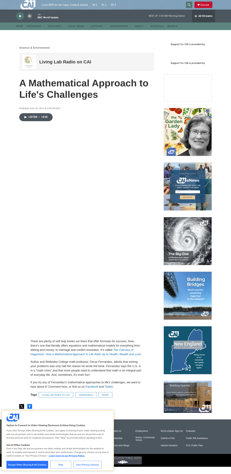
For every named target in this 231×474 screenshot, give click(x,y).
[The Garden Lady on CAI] (188, 139)
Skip (60, 464)
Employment (141, 438)
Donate (207, 8)
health (105, 402)
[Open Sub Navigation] (43, 33)
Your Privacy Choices (87, 464)
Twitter (109, 394)
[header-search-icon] (190, 8)
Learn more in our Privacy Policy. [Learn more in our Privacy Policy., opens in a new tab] (67, 455)
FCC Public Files (194, 453)
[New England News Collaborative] (188, 357)
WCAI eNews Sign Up (172, 438)
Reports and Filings (119, 453)
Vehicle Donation (169, 453)
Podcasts (190, 438)
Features (54, 33)
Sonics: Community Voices (145, 446)
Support (97, 33)
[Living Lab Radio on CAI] (29, 69)
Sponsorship (119, 33)
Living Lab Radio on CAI (65, 69)
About (139, 33)
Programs (34, 33)
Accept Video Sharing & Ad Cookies (27, 464)
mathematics (86, 402)
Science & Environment (34, 55)
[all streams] (203, 23)
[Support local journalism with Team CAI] (188, 95)
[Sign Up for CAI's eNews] (188, 194)
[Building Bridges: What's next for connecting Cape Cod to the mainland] (188, 303)
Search (172, 33)
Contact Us (115, 438)
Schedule (157, 33)
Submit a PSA (168, 445)
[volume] (29, 23)
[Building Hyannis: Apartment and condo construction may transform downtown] (188, 404)
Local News (76, 33)
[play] (20, 23)
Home (19, 33)
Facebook (92, 394)
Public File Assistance (197, 445)
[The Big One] (188, 248)
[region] (58, 440)
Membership (116, 445)
